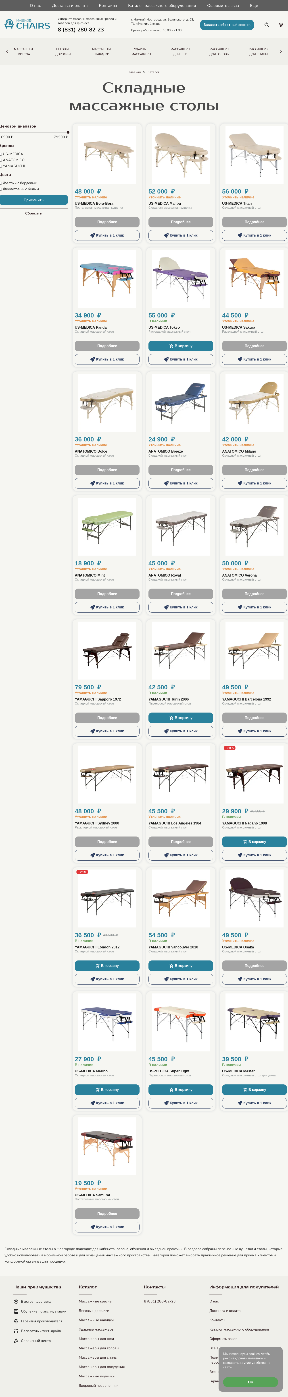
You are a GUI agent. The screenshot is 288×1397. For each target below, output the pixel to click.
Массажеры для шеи (96, 1338)
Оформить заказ (223, 5)
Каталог (153, 72)
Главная (135, 72)
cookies (254, 1354)
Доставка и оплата (70, 5)
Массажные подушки (97, 1376)
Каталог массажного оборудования (162, 5)
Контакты (108, 5)
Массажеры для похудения (102, 1366)
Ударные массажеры (96, 1329)
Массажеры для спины (98, 1357)
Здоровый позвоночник (98, 1385)
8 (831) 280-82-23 (160, 1301)
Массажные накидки (96, 1320)
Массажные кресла (95, 1301)
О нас (35, 5)
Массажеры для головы (99, 1348)
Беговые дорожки (94, 1310)
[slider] (68, 132)
